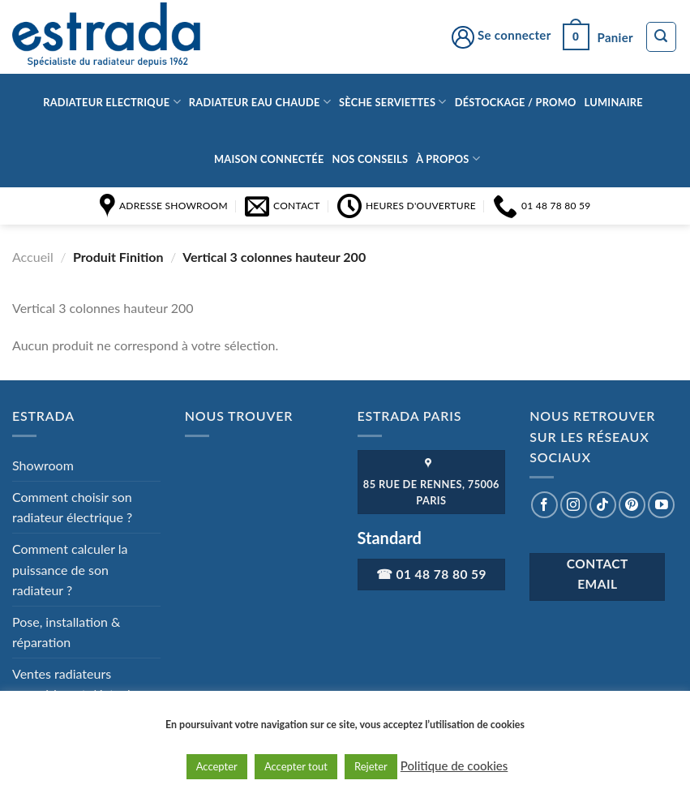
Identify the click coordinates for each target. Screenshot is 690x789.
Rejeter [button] (371, 766)
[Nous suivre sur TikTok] (602, 504)
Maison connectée (269, 158)
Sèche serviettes (393, 101)
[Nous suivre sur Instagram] (573, 504)
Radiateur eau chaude (260, 101)
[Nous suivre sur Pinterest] (632, 504)
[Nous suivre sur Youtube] (661, 504)
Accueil (33, 256)
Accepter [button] (217, 766)
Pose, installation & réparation (66, 632)
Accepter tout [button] (296, 766)
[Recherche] (661, 37)
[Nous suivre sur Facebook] (544, 504)
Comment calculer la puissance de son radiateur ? (69, 569)
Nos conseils (370, 158)
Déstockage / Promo (515, 102)
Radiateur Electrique (112, 101)
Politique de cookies (454, 765)
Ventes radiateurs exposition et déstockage (83, 684)
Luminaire (614, 102)
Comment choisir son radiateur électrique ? (72, 507)
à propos (448, 158)
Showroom (43, 465)
